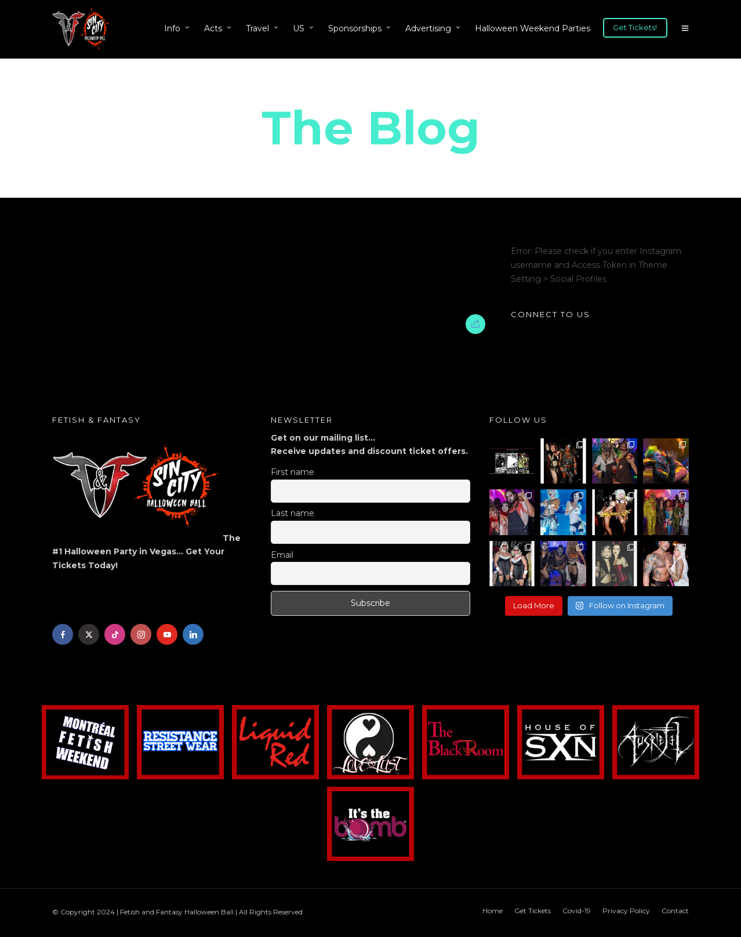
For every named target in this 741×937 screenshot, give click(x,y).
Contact (675, 910)
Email (282, 555)
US (298, 28)
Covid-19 (576, 910)
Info (172, 28)
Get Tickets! (635, 27)
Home (492, 910)
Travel (257, 28)
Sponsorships (355, 28)
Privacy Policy (626, 910)
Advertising (428, 28)
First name (292, 472)
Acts (213, 28)
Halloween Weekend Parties (532, 28)
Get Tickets (532, 910)
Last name (292, 513)
